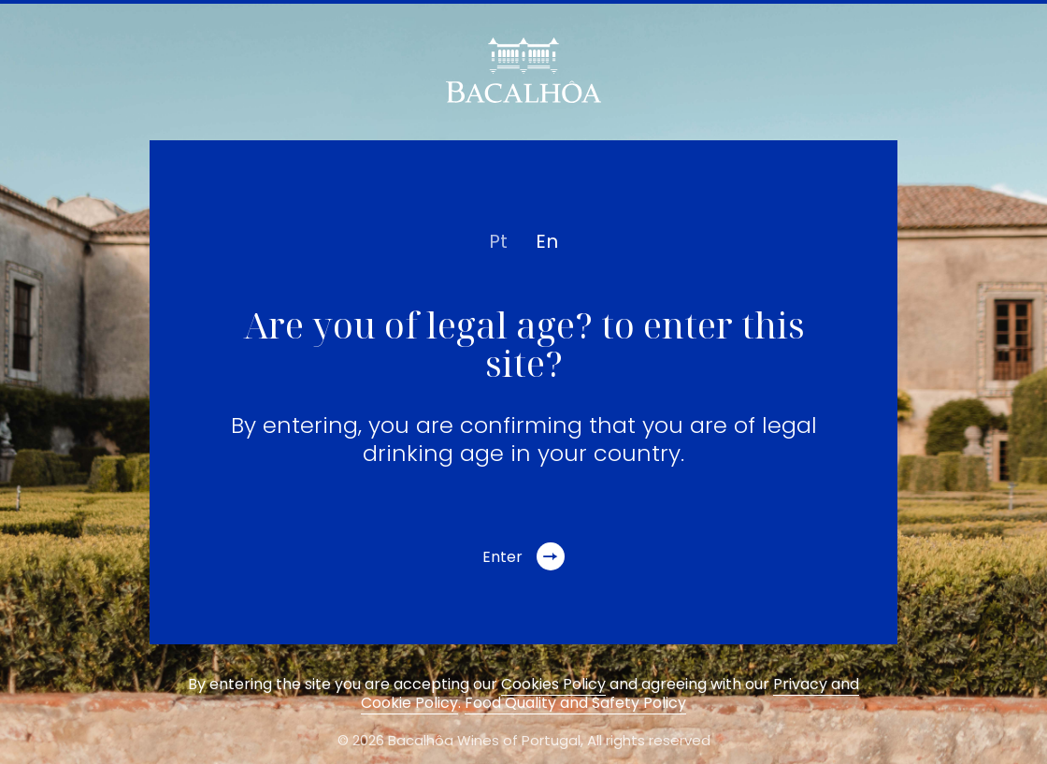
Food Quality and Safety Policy (575, 703)
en (547, 241)
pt (498, 241)
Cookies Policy (553, 684)
